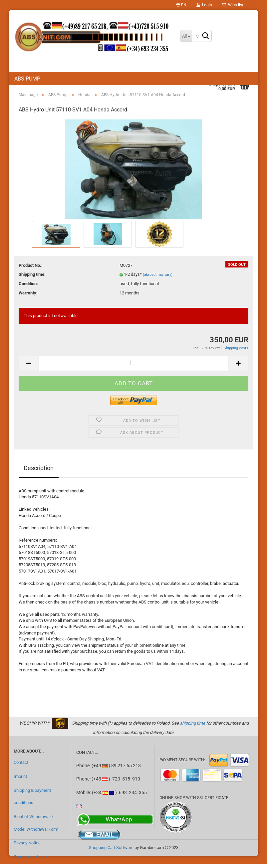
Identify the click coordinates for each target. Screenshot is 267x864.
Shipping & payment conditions (32, 796)
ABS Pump (27, 79)
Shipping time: (32, 274)
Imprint (20, 776)
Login (204, 5)
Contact (21, 762)
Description (39, 467)
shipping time (192, 723)
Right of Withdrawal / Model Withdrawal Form (36, 823)
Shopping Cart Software (111, 847)
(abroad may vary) (157, 274)
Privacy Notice (27, 842)
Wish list (232, 5)
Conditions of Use (30, 856)
